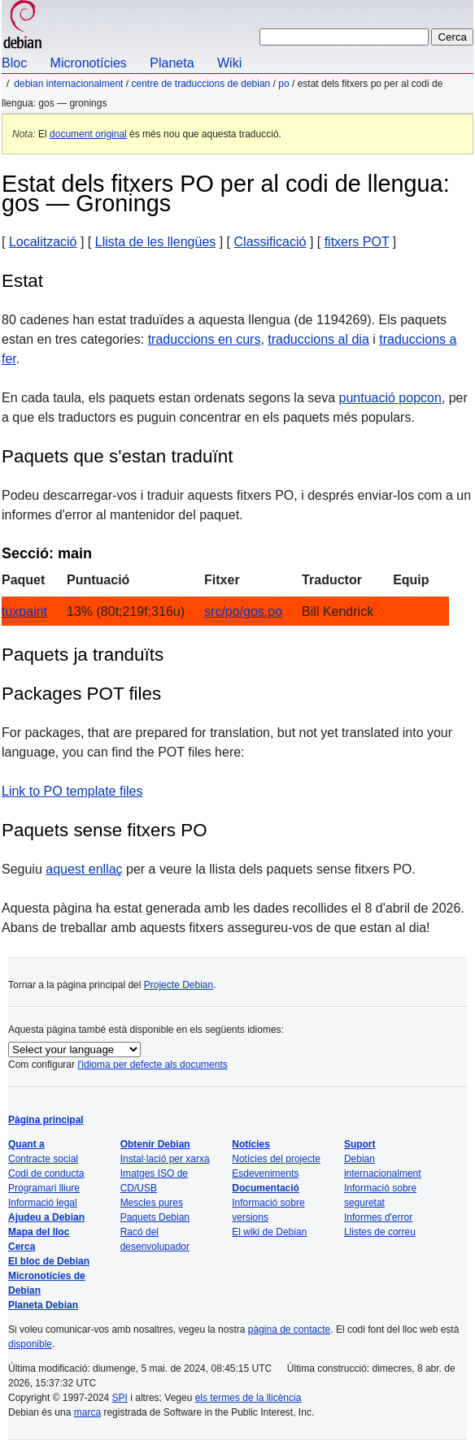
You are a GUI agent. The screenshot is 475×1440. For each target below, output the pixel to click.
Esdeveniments (265, 1173)
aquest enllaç (84, 869)
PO (283, 83)
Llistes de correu (380, 1232)
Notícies (251, 1144)
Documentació (265, 1188)
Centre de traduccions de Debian (200, 83)
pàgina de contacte (289, 1329)
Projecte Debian (178, 985)
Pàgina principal (46, 1120)
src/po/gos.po (243, 611)
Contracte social (43, 1159)
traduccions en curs (204, 339)
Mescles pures (151, 1202)
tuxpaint (24, 611)
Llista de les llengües (155, 242)
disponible (30, 1344)
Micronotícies (88, 63)
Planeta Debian (43, 1305)
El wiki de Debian (269, 1232)
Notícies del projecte (276, 1159)
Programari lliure (44, 1188)
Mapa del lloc (38, 1232)
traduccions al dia (318, 339)
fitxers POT (357, 242)
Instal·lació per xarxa (165, 1159)
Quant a (26, 1144)
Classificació (270, 242)
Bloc (14, 63)
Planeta (172, 63)
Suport (360, 1144)
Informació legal (42, 1202)
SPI (120, 1397)
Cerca (21, 1246)
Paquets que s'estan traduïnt (117, 456)
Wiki (229, 63)
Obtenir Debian (155, 1144)
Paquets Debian (155, 1217)
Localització (43, 242)
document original (88, 134)
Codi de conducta (46, 1173)
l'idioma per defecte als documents (152, 1064)
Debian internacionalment (68, 83)
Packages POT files (81, 693)
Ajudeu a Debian (46, 1217)
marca (87, 1412)
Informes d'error (378, 1217)
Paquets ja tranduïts (82, 654)
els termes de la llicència (248, 1397)
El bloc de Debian (48, 1261)
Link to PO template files (72, 791)
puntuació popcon (390, 398)
